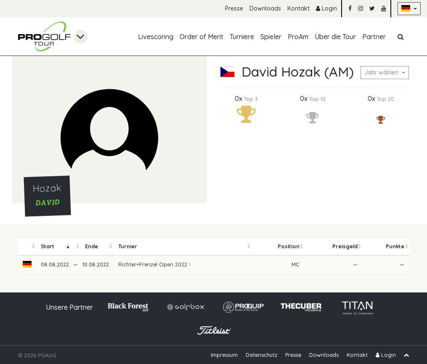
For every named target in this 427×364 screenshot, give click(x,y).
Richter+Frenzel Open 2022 (154, 264)
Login (326, 8)
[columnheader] (27, 246)
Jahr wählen (382, 72)
